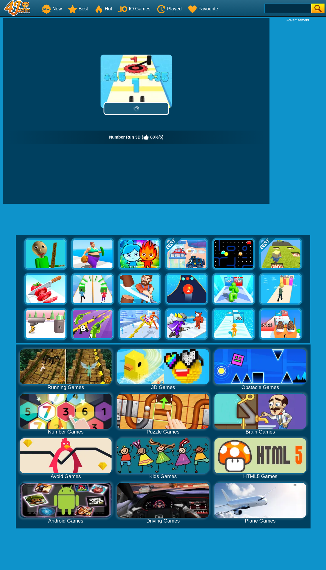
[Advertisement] (298, 112)
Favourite (203, 8)
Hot (103, 8)
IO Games (134, 8)
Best (78, 8)
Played (169, 8)
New (52, 8)
